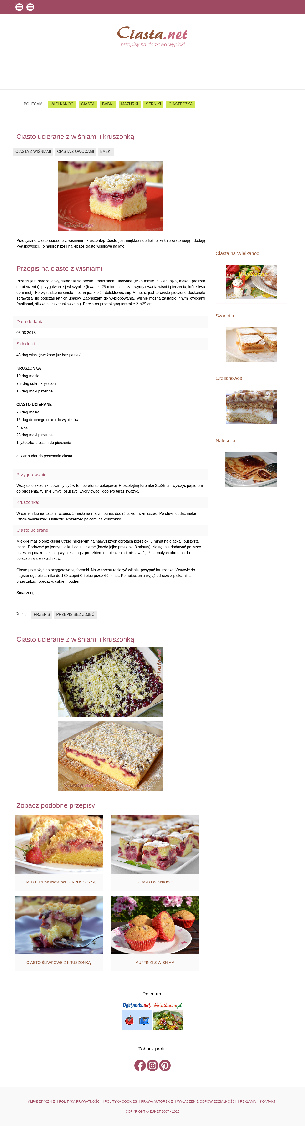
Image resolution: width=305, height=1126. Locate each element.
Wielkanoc (62, 104)
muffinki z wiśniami (155, 963)
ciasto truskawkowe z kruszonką (59, 882)
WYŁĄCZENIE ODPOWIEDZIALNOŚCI (206, 1101)
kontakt (267, 1101)
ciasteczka (181, 104)
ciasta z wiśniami (33, 151)
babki (107, 104)
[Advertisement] (251, 169)
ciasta (88, 104)
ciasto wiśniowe (155, 882)
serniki (153, 104)
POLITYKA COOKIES (121, 1101)
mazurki (129, 104)
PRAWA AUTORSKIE (157, 1101)
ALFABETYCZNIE (41, 1101)
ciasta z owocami (75, 151)
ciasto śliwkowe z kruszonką (58, 963)
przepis (42, 614)
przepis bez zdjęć (75, 614)
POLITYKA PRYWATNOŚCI (80, 1101)
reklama (248, 1101)
